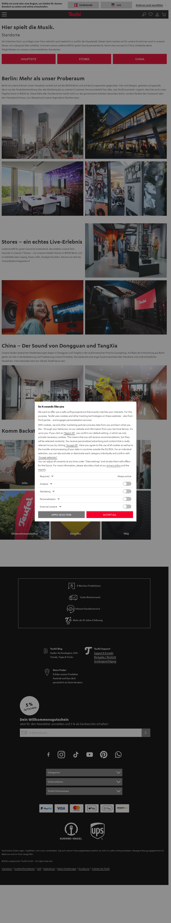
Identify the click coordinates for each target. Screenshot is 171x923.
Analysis (44, 483)
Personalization (48, 498)
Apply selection (61, 514)
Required (44, 476)
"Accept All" (72, 445)
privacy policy (114, 465)
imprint (42, 469)
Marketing (45, 491)
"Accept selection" (47, 457)
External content (48, 506)
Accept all (109, 514)
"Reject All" (69, 432)
